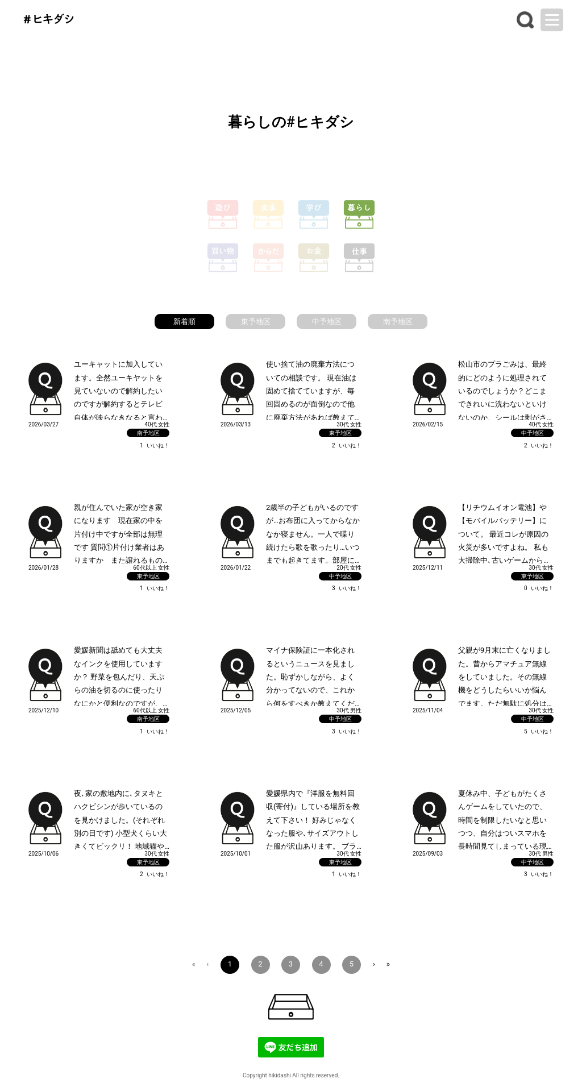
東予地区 (256, 321)
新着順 (184, 321)
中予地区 (327, 321)
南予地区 (398, 321)
